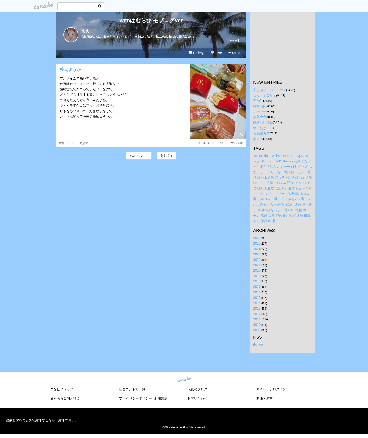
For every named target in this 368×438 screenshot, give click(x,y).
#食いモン (66, 143)
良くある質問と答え (65, 398)
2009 (257, 330)
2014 (257, 303)
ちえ (85, 31)
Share (234, 52)
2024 (257, 249)
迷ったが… (261, 128)
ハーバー (259, 111)
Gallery (196, 53)
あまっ (258, 139)
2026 (257, 238)
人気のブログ (197, 389)
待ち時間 (259, 106)
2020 (257, 270)
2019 (257, 276)
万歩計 (258, 101)
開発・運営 (264, 398)
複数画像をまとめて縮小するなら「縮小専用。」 (42, 420)
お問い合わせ (197, 398)
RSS (258, 345)
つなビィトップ (61, 389)
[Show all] (232, 40)
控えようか (70, 69)
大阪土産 (259, 117)
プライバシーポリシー (135, 398)
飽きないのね (263, 122)
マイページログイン (271, 389)
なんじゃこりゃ (264, 95)
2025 (257, 243)
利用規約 (161, 398)
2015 (257, 298)
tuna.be (183, 380)
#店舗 (84, 143)
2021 (257, 265)
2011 (257, 319)
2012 (257, 314)
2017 (257, 286)
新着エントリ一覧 (132, 389)
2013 (257, 308)
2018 (257, 281)
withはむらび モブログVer (151, 20)
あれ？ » (166, 156)
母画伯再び (261, 133)
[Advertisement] (151, 173)
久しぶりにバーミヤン (269, 90)
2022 (257, 259)
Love (216, 53)
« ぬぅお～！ (139, 156)
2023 (257, 254)
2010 (257, 325)
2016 (257, 292)
